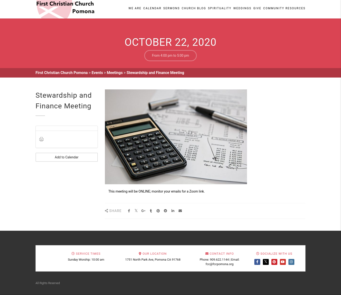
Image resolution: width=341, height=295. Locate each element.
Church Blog (194, 8)
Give (257, 8)
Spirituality (219, 8)
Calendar (152, 8)
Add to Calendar (66, 157)
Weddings (242, 8)
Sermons (171, 8)
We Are (135, 8)
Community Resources (284, 8)
